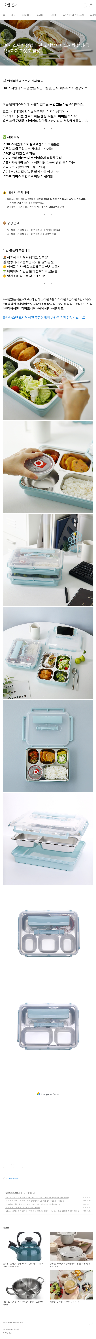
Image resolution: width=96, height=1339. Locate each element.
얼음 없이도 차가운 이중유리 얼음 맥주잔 (22, 1208)
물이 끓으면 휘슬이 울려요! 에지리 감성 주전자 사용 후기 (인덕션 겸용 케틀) (37, 1197)
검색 (85, 5)
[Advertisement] (48, 1094)
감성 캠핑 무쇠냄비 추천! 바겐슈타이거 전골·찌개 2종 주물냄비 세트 (33, 1201)
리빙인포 (10, 5)
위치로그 (41, 15)
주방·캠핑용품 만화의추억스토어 (13, 1322)
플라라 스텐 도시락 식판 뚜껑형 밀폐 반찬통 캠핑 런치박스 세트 (44, 317)
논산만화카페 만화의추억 (73, 15)
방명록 (54, 15)
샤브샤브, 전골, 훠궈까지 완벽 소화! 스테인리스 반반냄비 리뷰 (31, 1204)
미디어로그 (26, 15)
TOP (91, 1323)
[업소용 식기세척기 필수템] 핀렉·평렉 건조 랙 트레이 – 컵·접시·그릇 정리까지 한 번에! (41, 1211)
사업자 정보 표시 (11, 1178)
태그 (13, 15)
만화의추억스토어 (13, 1193)
